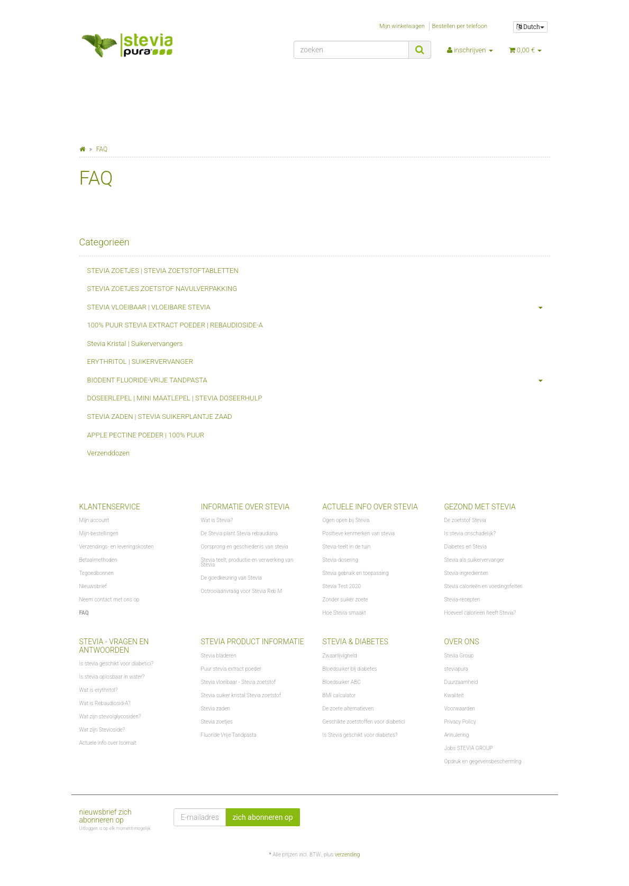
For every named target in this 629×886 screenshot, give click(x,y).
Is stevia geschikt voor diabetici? (116, 663)
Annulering (456, 735)
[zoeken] (351, 50)
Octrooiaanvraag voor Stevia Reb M (241, 591)
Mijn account (94, 520)
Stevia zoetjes (217, 722)
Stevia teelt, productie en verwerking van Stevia (247, 562)
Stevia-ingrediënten (466, 573)
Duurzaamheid (461, 682)
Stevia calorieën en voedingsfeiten (483, 586)
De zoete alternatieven (348, 708)
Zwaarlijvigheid (340, 656)
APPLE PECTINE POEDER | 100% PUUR (146, 435)
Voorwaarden (459, 708)
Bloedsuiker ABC (342, 682)
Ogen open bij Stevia (346, 520)
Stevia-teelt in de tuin (347, 547)
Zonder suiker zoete (345, 599)
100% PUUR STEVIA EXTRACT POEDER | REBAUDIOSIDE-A (175, 325)
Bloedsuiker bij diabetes (350, 669)
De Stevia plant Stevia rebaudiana (239, 533)
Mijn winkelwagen (402, 26)
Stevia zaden (216, 708)
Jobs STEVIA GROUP (468, 748)
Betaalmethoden (98, 560)
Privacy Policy (460, 722)
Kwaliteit (454, 695)
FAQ (84, 613)
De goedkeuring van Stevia (231, 578)
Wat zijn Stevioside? (102, 730)
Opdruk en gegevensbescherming (483, 761)
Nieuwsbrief (93, 586)
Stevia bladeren (218, 656)
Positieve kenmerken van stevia (359, 533)
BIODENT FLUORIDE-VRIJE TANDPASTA (318, 380)
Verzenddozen (108, 453)
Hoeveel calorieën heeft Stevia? (480, 613)
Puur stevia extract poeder (231, 669)
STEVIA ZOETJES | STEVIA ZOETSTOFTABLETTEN (163, 271)
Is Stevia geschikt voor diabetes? (360, 735)
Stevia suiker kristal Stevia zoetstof (241, 695)
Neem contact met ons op (109, 599)
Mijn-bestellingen (98, 533)
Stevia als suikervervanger (474, 560)
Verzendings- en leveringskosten (116, 547)
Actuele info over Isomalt (108, 743)
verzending (347, 854)
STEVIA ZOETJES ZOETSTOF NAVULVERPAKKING (162, 289)
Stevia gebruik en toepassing (356, 573)
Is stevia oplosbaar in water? (112, 677)
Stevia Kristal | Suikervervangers (135, 344)
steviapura (456, 669)
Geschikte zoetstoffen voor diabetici (364, 722)
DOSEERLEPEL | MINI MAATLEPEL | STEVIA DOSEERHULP (174, 398)
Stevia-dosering (341, 560)
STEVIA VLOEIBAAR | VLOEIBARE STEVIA (318, 307)
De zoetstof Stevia (465, 520)
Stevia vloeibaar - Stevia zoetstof (238, 682)
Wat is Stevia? (217, 520)
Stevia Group (459, 656)
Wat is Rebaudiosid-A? (105, 703)
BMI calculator (339, 695)
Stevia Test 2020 (342, 586)
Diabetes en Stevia (465, 547)
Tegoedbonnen (96, 573)
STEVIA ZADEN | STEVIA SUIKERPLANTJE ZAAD (159, 417)
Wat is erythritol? (98, 690)
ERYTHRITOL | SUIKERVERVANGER (140, 362)
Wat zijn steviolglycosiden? (110, 716)
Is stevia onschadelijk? (470, 533)
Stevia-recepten (462, 599)
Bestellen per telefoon (460, 26)
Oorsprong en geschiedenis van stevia (244, 547)
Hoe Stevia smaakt (344, 613)
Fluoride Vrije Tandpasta (229, 735)
